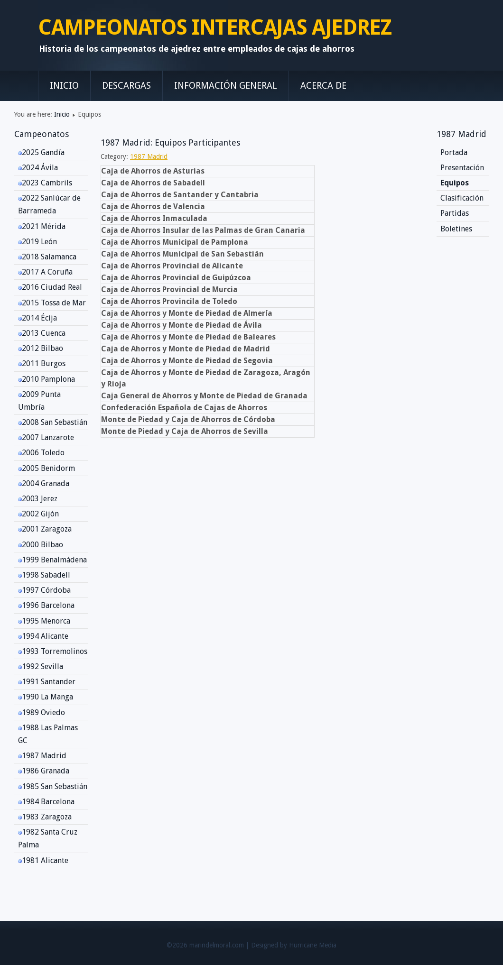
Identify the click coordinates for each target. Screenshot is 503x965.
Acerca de (323, 85)
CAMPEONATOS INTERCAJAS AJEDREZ (214, 27)
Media (327, 945)
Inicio (64, 85)
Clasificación (462, 197)
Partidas (454, 213)
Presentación (462, 167)
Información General (225, 85)
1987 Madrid (149, 156)
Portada (453, 152)
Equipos (454, 182)
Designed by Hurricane (285, 945)
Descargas (126, 85)
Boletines (456, 228)
